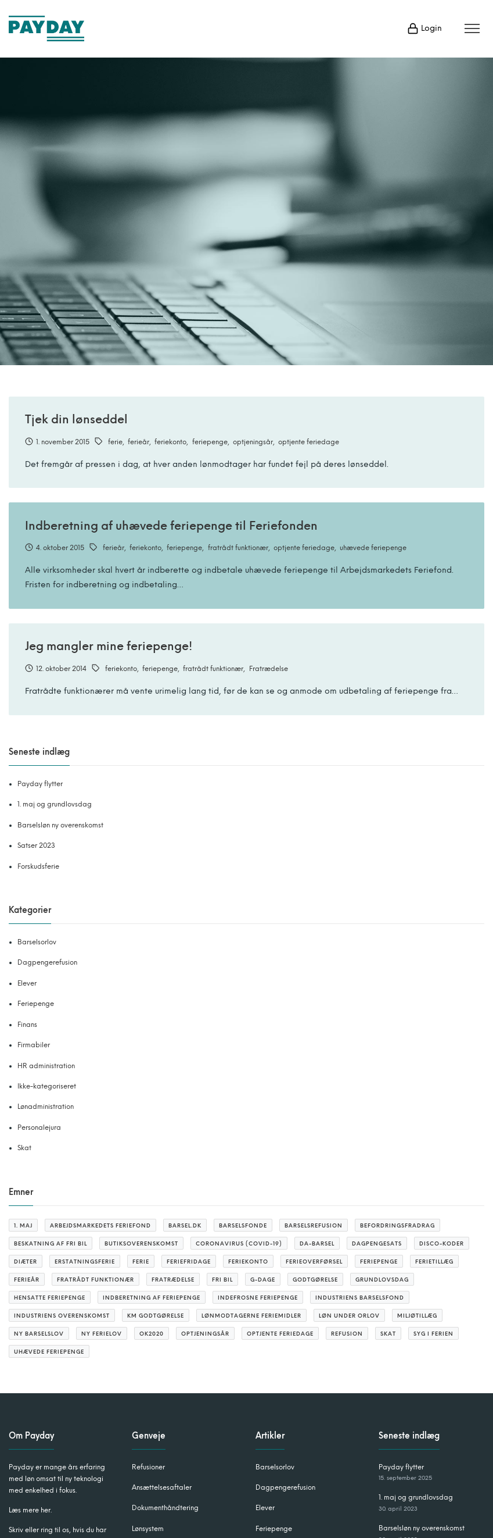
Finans (27, 1024)
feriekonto (170, 442)
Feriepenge (35, 1004)
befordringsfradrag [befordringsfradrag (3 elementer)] (397, 1225)
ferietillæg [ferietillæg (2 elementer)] (434, 1261)
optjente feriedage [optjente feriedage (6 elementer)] (280, 1333)
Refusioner (148, 1467)
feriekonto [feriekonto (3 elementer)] (248, 1261)
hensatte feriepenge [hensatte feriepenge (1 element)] (49, 1297)
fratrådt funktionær (238, 548)
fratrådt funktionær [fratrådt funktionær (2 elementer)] (95, 1279)
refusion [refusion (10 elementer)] (347, 1333)
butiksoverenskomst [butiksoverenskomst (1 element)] (141, 1243)
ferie (115, 442)
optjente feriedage (308, 442)
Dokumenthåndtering (165, 1508)
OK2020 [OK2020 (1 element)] (151, 1333)
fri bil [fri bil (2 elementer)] (222, 1279)
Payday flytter (40, 784)
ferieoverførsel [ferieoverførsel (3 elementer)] (314, 1261)
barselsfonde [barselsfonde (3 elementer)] (243, 1225)
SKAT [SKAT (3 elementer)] (388, 1333)
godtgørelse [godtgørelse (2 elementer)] (315, 1279)
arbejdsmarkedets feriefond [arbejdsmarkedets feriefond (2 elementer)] (100, 1225)
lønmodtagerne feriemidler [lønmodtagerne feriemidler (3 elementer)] (251, 1315)
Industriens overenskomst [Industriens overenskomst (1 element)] (62, 1315)
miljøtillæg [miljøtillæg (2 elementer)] (417, 1315)
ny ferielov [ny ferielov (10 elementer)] (101, 1333)
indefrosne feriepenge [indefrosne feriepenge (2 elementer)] (258, 1297)
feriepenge (210, 442)
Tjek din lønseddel (76, 419)
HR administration (46, 1066)
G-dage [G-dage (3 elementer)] (262, 1279)
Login (424, 28)
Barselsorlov (36, 942)
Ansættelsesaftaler (162, 1487)
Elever (27, 983)
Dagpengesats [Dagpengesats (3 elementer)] (377, 1243)
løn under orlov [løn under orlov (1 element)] (349, 1315)
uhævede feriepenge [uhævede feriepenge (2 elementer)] (49, 1351)
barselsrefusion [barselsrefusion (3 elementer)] (314, 1225)
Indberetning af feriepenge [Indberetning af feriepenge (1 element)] (151, 1297)
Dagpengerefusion (47, 962)
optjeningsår (253, 442)
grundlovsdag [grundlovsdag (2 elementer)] (382, 1279)
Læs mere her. (30, 1510)
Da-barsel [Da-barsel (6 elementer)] (317, 1243)
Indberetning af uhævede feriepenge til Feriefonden (171, 526)
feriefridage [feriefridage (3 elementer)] (189, 1261)
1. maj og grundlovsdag (54, 804)
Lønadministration (45, 1106)
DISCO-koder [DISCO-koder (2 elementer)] (441, 1243)
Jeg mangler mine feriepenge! (108, 646)
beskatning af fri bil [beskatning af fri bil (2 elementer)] (50, 1243)
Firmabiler (33, 1045)
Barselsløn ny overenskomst (60, 825)
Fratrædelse (268, 669)
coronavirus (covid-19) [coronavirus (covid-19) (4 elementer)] (239, 1243)
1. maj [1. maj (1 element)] (23, 1225)
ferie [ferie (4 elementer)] (140, 1261)
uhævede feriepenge (373, 548)
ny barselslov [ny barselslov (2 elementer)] (39, 1333)
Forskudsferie (38, 866)
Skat (24, 1148)
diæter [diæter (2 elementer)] (25, 1261)
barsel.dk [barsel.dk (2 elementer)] (184, 1225)
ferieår (138, 442)
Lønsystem (148, 1529)
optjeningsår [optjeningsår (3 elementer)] (205, 1333)
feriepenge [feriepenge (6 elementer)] (379, 1261)
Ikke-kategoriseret (46, 1086)
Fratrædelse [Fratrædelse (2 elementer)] (173, 1279)
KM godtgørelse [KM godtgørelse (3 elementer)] (155, 1315)
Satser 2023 (36, 845)
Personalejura (39, 1127)
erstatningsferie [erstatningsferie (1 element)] (85, 1261)
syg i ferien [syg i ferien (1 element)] (433, 1333)
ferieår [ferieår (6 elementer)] (26, 1279)
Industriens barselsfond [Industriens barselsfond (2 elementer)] (359, 1297)
